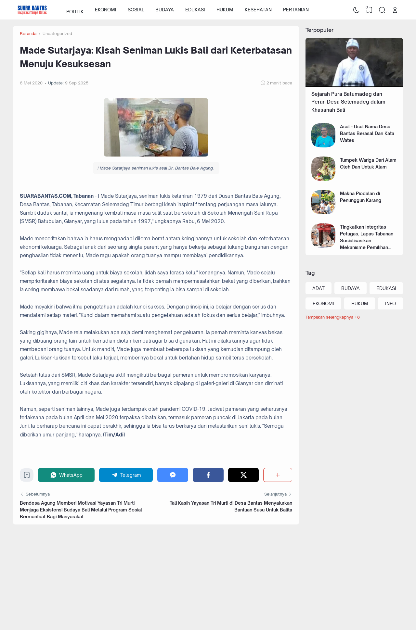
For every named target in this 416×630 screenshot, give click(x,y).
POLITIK (75, 9)
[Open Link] (394, 9)
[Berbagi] (277, 475)
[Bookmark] (26, 476)
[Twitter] (243, 475)
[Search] (382, 9)
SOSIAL (136, 9)
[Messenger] (172, 475)
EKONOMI (105, 9)
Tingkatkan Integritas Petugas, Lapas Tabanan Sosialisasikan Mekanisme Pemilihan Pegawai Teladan (366, 240)
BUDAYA (164, 9)
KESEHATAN (258, 9)
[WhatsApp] (66, 475)
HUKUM (224, 9)
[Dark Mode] (356, 9)
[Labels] (354, 317)
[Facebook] (208, 475)
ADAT (318, 288)
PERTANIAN (296, 9)
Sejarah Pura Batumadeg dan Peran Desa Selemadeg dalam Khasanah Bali (348, 102)
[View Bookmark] (369, 9)
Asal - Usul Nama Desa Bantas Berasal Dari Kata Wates (367, 133)
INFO (390, 303)
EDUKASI (195, 9)
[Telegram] (126, 475)
